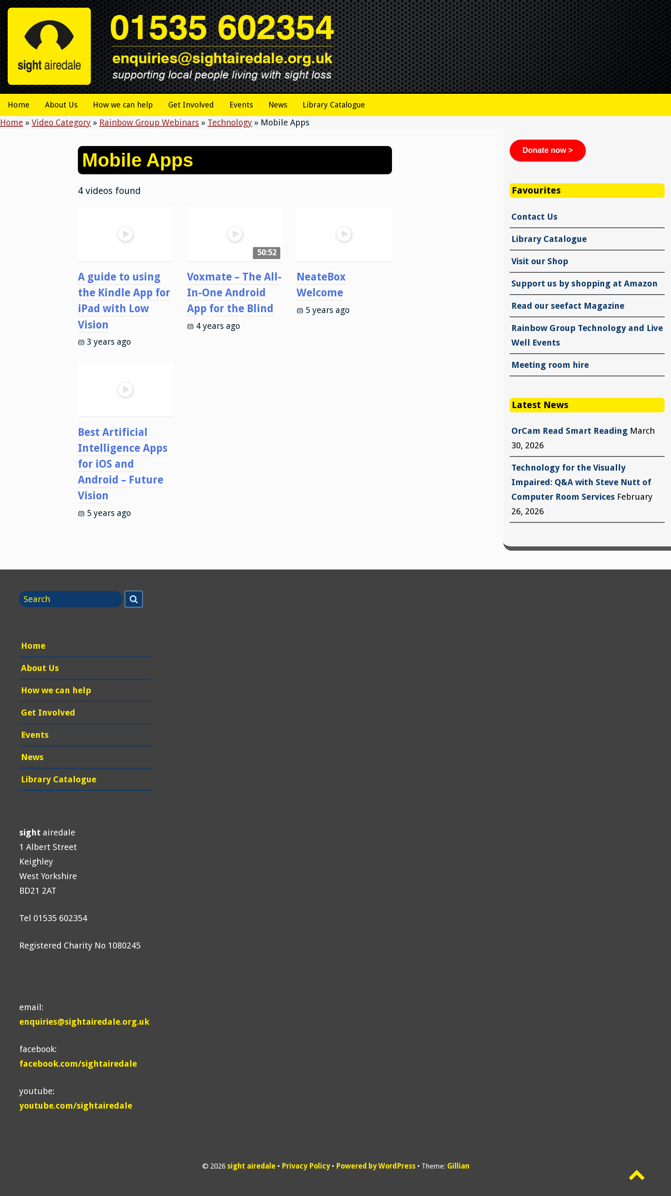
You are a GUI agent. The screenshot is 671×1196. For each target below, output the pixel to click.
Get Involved (191, 104)
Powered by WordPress (376, 1166)
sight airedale (251, 1166)
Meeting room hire (550, 365)
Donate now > (548, 150)
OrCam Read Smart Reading (569, 431)
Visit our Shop (539, 261)
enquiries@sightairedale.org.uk (84, 1022)
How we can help (123, 104)
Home (19, 104)
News (277, 104)
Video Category (61, 122)
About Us (61, 104)
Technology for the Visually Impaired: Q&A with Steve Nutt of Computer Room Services (581, 482)
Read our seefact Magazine (567, 306)
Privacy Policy (306, 1166)
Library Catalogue (334, 104)
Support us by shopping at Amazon (584, 283)
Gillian (458, 1166)
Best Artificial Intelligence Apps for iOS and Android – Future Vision (122, 464)
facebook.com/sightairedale (78, 1064)
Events (241, 104)
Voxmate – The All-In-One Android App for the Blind (234, 293)
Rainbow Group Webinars (149, 122)
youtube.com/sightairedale (75, 1106)
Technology (230, 122)
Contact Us (534, 217)
